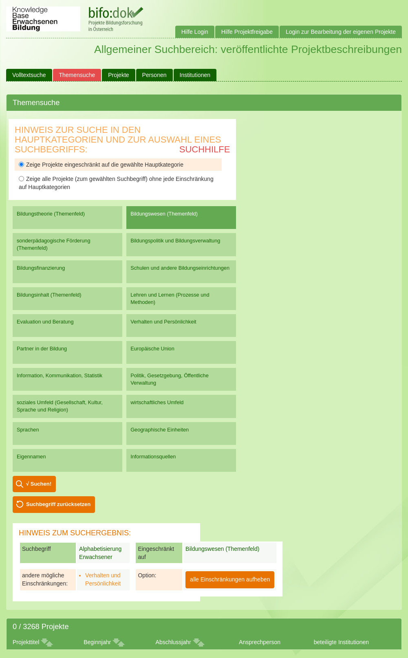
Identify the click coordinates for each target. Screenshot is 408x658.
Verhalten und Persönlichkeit (163, 322)
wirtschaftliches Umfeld (156, 402)
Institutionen (195, 75)
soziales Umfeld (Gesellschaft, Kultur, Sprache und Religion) (60, 406)
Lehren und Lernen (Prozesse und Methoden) (169, 298)
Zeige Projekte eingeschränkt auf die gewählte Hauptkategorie (101, 164)
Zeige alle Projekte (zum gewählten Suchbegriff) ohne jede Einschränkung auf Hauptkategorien (116, 183)
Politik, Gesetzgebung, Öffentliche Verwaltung (169, 379)
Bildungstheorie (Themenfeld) (51, 214)
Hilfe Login (194, 32)
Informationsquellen (153, 456)
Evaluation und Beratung (45, 322)
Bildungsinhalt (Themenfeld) (49, 295)
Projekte (118, 75)
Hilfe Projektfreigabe (247, 32)
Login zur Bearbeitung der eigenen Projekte (341, 32)
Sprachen (28, 430)
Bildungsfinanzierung (41, 268)
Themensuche (77, 75)
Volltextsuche (29, 75)
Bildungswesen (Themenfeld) (164, 214)
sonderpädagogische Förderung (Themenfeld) (53, 244)
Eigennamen (31, 456)
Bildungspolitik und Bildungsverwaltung (175, 241)
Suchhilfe (204, 149)
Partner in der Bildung (42, 349)
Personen (154, 75)
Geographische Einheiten (159, 430)
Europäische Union (152, 349)
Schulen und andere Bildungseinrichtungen (179, 268)
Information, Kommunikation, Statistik (59, 375)
